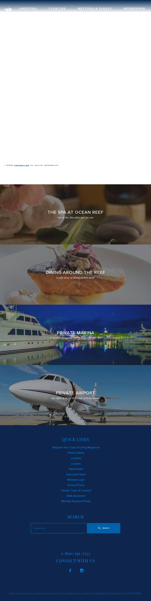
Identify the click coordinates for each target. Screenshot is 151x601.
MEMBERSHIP (134, 8)
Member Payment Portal (76, 501)
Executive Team (75, 474)
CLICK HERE (13, 148)
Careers (76, 463)
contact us (21, 165)
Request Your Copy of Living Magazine (76, 447)
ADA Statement (76, 495)
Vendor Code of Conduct (76, 490)
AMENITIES (28, 8)
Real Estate (76, 468)
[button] (103, 528)
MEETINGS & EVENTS (94, 8)
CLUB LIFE (57, 8)
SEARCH (70, 148)
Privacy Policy (76, 485)
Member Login (76, 479)
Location (76, 458)
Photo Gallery (76, 452)
